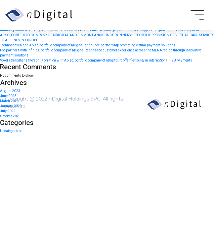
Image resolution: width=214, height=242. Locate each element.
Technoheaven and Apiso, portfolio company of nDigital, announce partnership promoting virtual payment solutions (87, 45)
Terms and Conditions (55, 76)
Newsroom (44, 131)
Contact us (43, 141)
